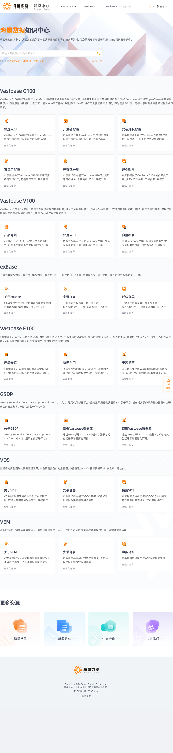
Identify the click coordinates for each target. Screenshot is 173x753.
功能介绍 (128, 552)
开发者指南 (71, 129)
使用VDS (128, 490)
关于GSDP (11, 428)
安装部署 (69, 490)
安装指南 (69, 297)
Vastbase (16, 61)
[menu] (89, 6)
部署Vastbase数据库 (78, 428)
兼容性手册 (71, 169)
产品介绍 (10, 235)
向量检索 (28, 61)
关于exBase (12, 297)
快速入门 (10, 129)
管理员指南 (12, 169)
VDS (43, 61)
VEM (36, 61)
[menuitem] (69, 6)
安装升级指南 (131, 129)
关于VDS (10, 490)
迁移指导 (128, 297)
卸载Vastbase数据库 (136, 428)
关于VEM (10, 552)
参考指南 (128, 169)
